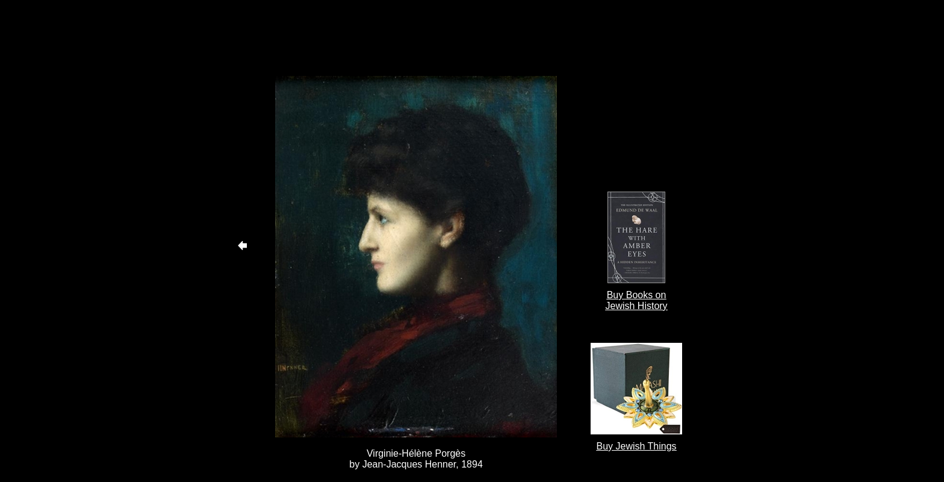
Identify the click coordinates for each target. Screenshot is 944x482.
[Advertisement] (416, 38)
